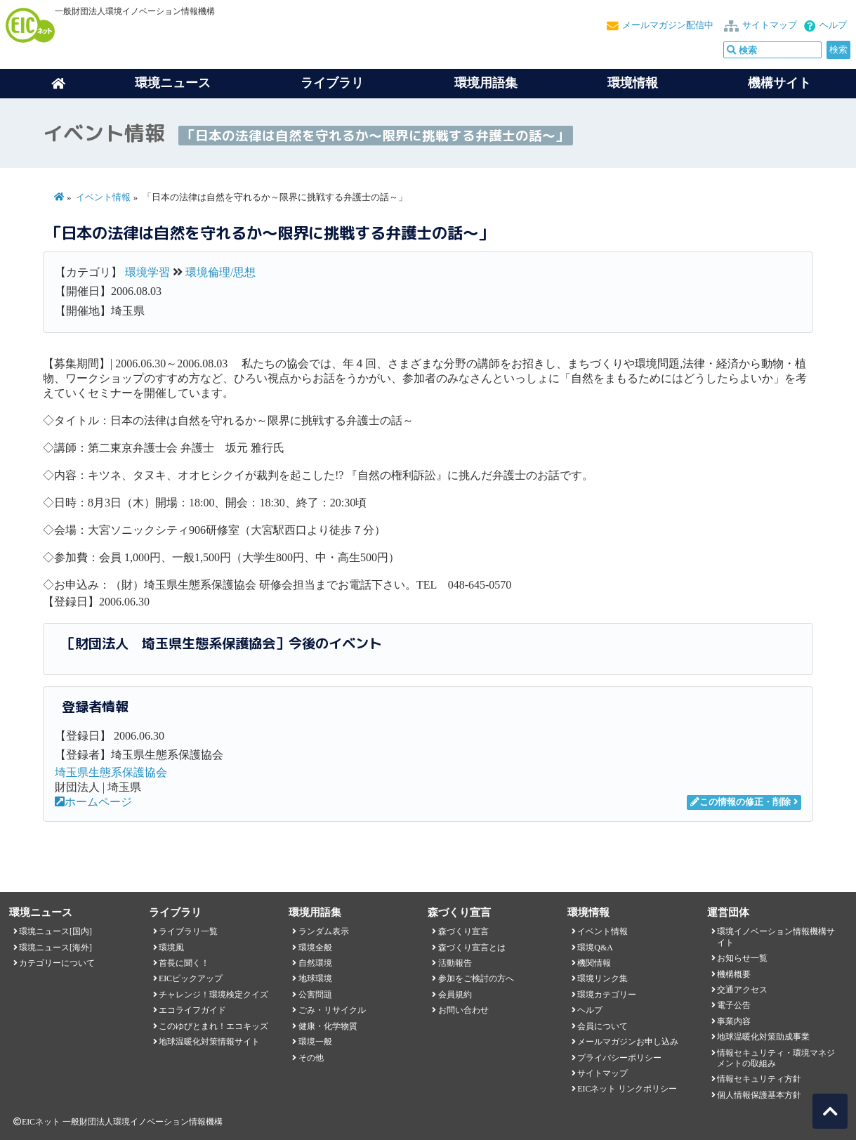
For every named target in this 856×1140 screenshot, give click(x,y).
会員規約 (455, 995)
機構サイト (779, 83)
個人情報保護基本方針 (759, 1095)
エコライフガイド (192, 1010)
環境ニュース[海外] (55, 947)
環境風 (171, 947)
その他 (311, 1058)
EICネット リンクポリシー (627, 1089)
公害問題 (315, 995)
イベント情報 (103, 197)
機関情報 (594, 963)
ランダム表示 (323, 931)
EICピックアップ (191, 978)
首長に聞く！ (184, 963)
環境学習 (147, 272)
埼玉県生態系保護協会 (111, 772)
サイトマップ (769, 25)
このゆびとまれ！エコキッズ (213, 1026)
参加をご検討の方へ (476, 978)
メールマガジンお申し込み (627, 1042)
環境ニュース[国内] (55, 931)
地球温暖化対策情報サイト (209, 1042)
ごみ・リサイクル (332, 1010)
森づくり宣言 (463, 931)
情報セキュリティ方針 (759, 1079)
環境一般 (315, 1042)
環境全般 (315, 947)
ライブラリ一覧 (188, 931)
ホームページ (93, 802)
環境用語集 (486, 83)
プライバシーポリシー (619, 1058)
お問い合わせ (463, 1010)
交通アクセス (742, 990)
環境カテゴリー (606, 995)
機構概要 (734, 974)
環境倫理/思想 (220, 272)
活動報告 (455, 963)
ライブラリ (332, 83)
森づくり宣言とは (472, 947)
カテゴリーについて (57, 963)
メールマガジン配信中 (667, 25)
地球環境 (315, 978)
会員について (602, 1026)
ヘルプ (833, 25)
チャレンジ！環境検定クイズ (213, 995)
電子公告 (734, 1005)
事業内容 (734, 1021)
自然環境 (315, 963)
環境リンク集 (602, 978)
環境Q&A (594, 947)
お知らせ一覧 (742, 958)
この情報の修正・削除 (740, 802)
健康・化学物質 (327, 1026)
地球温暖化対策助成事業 (763, 1037)
